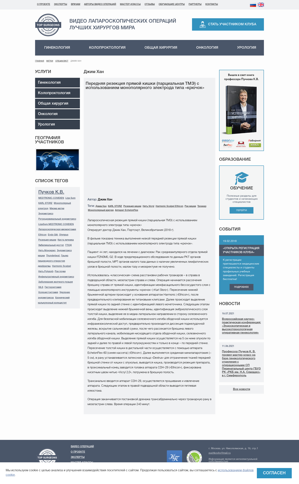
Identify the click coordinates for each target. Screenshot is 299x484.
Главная (39, 61)
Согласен (274, 473)
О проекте (43, 4)
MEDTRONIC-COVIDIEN (51, 198)
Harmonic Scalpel (61, 266)
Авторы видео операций (100, 4)
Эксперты (60, 4)
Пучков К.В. (51, 192)
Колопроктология (107, 47)
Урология (246, 47)
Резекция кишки (47, 240)
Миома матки (57, 208)
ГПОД (68, 245)
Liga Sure (70, 198)
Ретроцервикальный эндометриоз (57, 219)
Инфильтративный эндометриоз (56, 277)
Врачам (75, 4)
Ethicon (42, 235)
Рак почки (60, 271)
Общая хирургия (161, 47)
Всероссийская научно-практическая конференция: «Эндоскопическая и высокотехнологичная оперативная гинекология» (241, 326)
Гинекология (57, 47)
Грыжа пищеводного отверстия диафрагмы (53, 261)
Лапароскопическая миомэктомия (57, 229)
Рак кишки (190, 206)
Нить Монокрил (47, 251)
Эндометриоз (45, 214)
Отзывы (150, 4)
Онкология (207, 47)
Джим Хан (101, 206)
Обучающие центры (172, 4)
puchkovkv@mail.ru (220, 453)
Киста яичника (66, 240)
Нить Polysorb (45, 271)
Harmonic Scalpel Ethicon (169, 206)
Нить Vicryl (148, 206)
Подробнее (241, 287)
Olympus (63, 235)
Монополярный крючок (101, 210)
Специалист (61, 61)
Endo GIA (53, 235)
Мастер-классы (130, 4)
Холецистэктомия (48, 292)
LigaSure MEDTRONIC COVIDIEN (56, 224)
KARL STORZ (45, 203)
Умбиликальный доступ (51, 245)
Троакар (201, 206)
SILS (40, 287)
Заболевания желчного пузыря (55, 282)
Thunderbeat (53, 256)
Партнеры (195, 4)
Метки (49, 61)
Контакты (211, 4)
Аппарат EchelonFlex (126, 210)
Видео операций (82, 447)
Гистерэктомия (53, 287)
